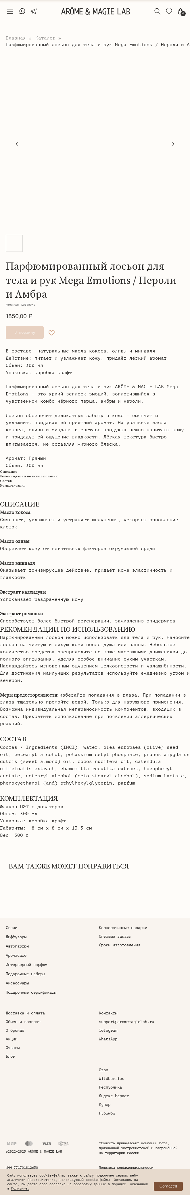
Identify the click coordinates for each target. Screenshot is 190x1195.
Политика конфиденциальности (126, 1168)
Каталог (45, 38)
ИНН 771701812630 (22, 1168)
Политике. (20, 1188)
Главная (16, 38)
